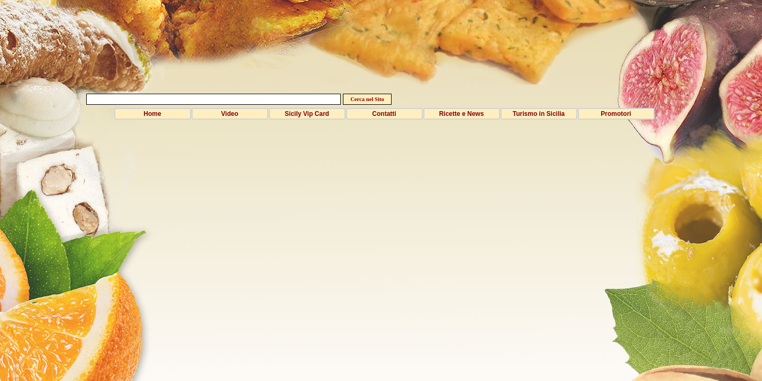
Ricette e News (461, 113)
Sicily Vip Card (307, 113)
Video (229, 113)
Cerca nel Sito (367, 99)
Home (152, 113)
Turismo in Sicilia (539, 113)
